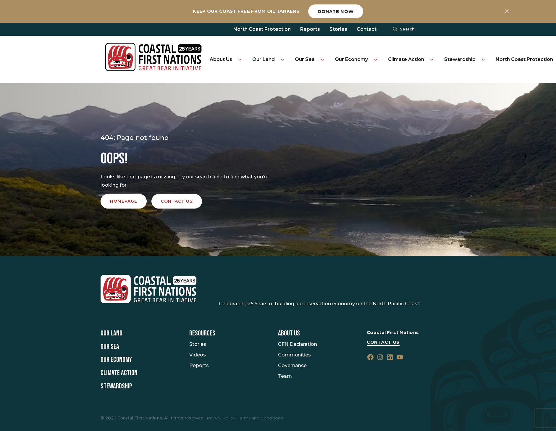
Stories (338, 29)
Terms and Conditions (260, 418)
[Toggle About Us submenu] (239, 59)
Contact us (177, 201)
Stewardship (460, 59)
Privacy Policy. (221, 418)
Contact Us (383, 342)
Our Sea (305, 59)
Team (285, 376)
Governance (292, 365)
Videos (197, 355)
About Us (221, 59)
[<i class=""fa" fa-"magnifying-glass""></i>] (395, 29)
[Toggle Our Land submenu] (282, 59)
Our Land (263, 59)
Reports (310, 29)
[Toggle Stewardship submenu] (483, 59)
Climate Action (406, 59)
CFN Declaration (297, 344)
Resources (202, 333)
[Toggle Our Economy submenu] (375, 59)
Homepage (123, 201)
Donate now (336, 11)
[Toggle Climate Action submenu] (431, 59)
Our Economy (351, 59)
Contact (366, 29)
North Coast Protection (262, 29)
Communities (294, 355)
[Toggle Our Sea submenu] (322, 59)
